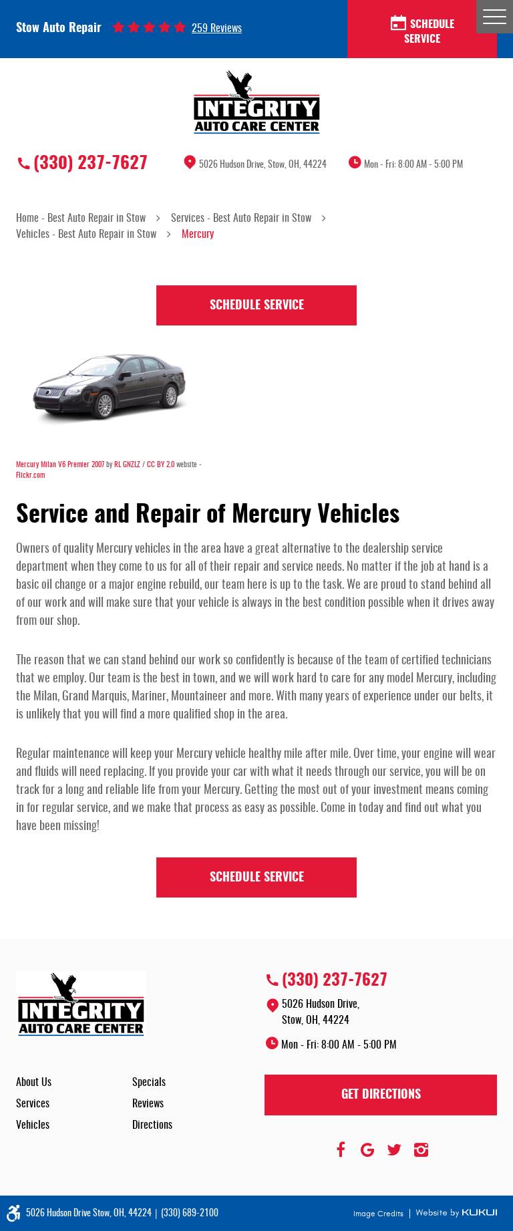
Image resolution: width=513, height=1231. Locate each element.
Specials (149, 1082)
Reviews (148, 1104)
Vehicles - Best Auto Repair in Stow (86, 234)
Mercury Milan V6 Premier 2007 (60, 464)
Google (367, 1150)
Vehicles (32, 1125)
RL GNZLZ (127, 464)
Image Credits (379, 1213)
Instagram (420, 1150)
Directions (152, 1125)
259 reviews (217, 28)
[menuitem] (74, 1083)
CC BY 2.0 (160, 464)
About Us (33, 1082)
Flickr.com (30, 475)
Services (32, 1104)
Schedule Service (422, 31)
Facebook (340, 1150)
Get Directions (381, 1095)
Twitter (394, 1150)
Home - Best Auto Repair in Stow (81, 218)
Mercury (198, 234)
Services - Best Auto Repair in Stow (241, 218)
